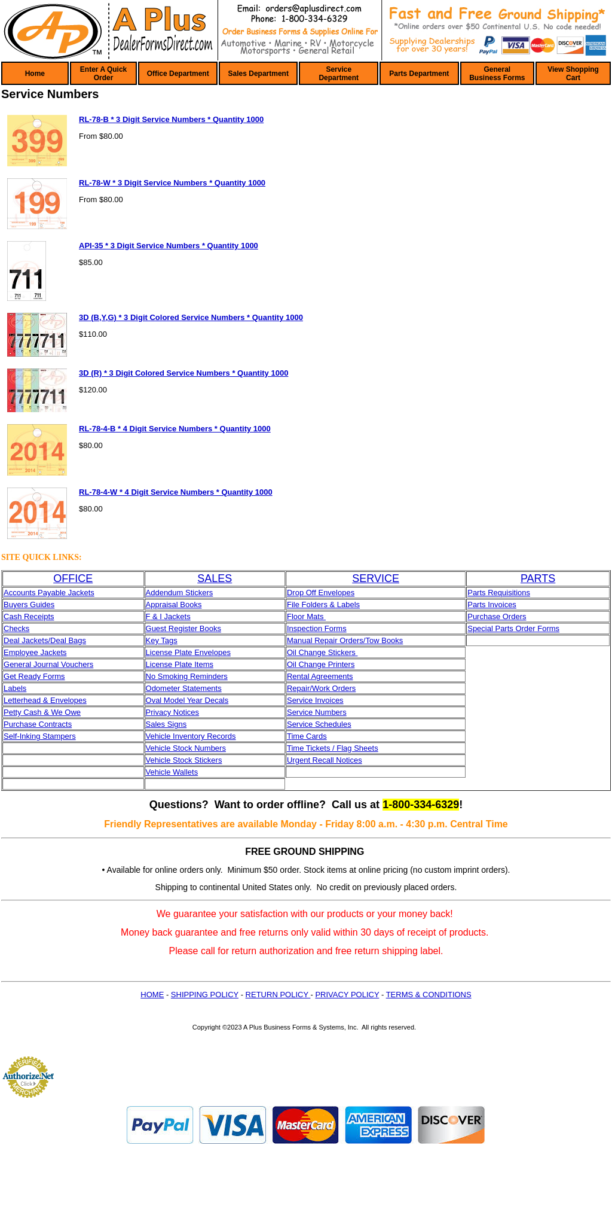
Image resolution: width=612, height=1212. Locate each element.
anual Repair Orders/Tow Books (348, 640)
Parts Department (419, 73)
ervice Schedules (321, 724)
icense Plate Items (181, 664)
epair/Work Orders (324, 688)
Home (35, 73)
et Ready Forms (37, 676)
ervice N (306, 712)
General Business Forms (497, 73)
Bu (8, 604)
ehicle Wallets (174, 772)
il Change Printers (323, 664)
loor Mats (309, 616)
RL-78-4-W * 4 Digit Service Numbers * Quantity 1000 (176, 492)
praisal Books (178, 604)
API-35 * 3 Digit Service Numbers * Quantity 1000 (168, 245)
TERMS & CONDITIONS (429, 994)
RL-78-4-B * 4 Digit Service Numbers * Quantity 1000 (175, 428)
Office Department (178, 73)
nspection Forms (318, 628)
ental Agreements (322, 676)
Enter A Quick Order (103, 73)
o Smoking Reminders (189, 676)
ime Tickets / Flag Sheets (334, 748)
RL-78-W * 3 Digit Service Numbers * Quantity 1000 (172, 182)
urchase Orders (500, 616)
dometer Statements (187, 688)
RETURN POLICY (278, 994)
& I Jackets (170, 616)
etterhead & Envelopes (47, 700)
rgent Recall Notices (327, 760)
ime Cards (308, 736)
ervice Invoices (318, 700)
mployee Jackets (38, 652)
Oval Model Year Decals (187, 700)
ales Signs (168, 724)
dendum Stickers (184, 592)
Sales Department (258, 73)
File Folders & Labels (323, 604)
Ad (150, 592)
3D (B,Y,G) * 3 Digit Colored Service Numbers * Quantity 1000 (191, 317)
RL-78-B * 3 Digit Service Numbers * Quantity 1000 (171, 119)
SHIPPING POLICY (204, 994)
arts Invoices (494, 604)
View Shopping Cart (573, 73)
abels (17, 688)
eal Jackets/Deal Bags (47, 640)
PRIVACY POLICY (347, 994)
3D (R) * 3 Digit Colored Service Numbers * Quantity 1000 (183, 373)
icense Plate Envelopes (190, 652)
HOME (152, 994)
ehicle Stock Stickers (186, 760)
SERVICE (375, 578)
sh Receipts (34, 616)
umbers (333, 712)
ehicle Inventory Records (192, 736)
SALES (214, 578)
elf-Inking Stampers (42, 736)
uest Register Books (186, 628)
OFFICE (73, 578)
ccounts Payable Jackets (51, 592)
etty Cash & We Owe (45, 712)
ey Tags (164, 640)
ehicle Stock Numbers (187, 748)
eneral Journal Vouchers (51, 664)
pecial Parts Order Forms (516, 628)
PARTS (538, 578)
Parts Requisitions (498, 592)
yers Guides (33, 604)
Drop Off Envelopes (320, 592)
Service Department (339, 73)
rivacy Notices (175, 712)
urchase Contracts (40, 724)
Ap (150, 604)
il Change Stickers (325, 652)
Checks (16, 628)
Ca (9, 616)
